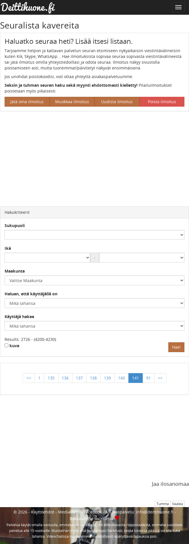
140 (121, 378)
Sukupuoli (15, 225)
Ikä (8, 248)
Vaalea (177, 503)
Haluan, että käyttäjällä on (31, 293)
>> (160, 378)
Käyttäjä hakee (19, 316)
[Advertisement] (94, 157)
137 (79, 378)
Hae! (176, 347)
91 (148, 378)
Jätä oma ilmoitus (27, 101)
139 (107, 378)
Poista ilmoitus (162, 101)
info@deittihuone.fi (154, 512)
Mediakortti (69, 512)
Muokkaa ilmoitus (72, 101)
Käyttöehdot (42, 512)
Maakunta (15, 271)
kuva (12, 345)
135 (51, 378)
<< (28, 378)
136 (65, 378)
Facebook (93, 512)
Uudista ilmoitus (117, 101)
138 (93, 378)
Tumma (163, 503)
